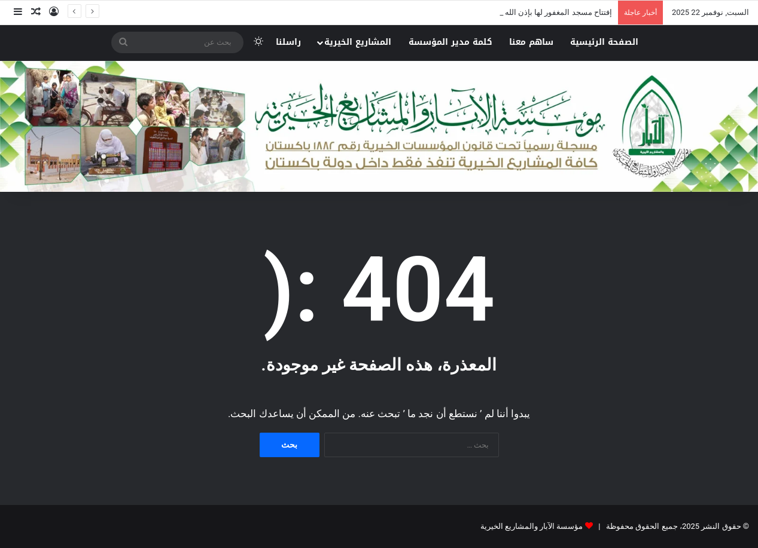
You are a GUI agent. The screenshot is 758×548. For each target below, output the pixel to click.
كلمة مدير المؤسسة (450, 42)
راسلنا (288, 42)
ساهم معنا (531, 42)
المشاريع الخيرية (357, 42)
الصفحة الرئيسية (604, 42)
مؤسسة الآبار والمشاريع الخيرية (531, 526)
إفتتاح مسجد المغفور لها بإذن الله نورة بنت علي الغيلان (523, 12)
